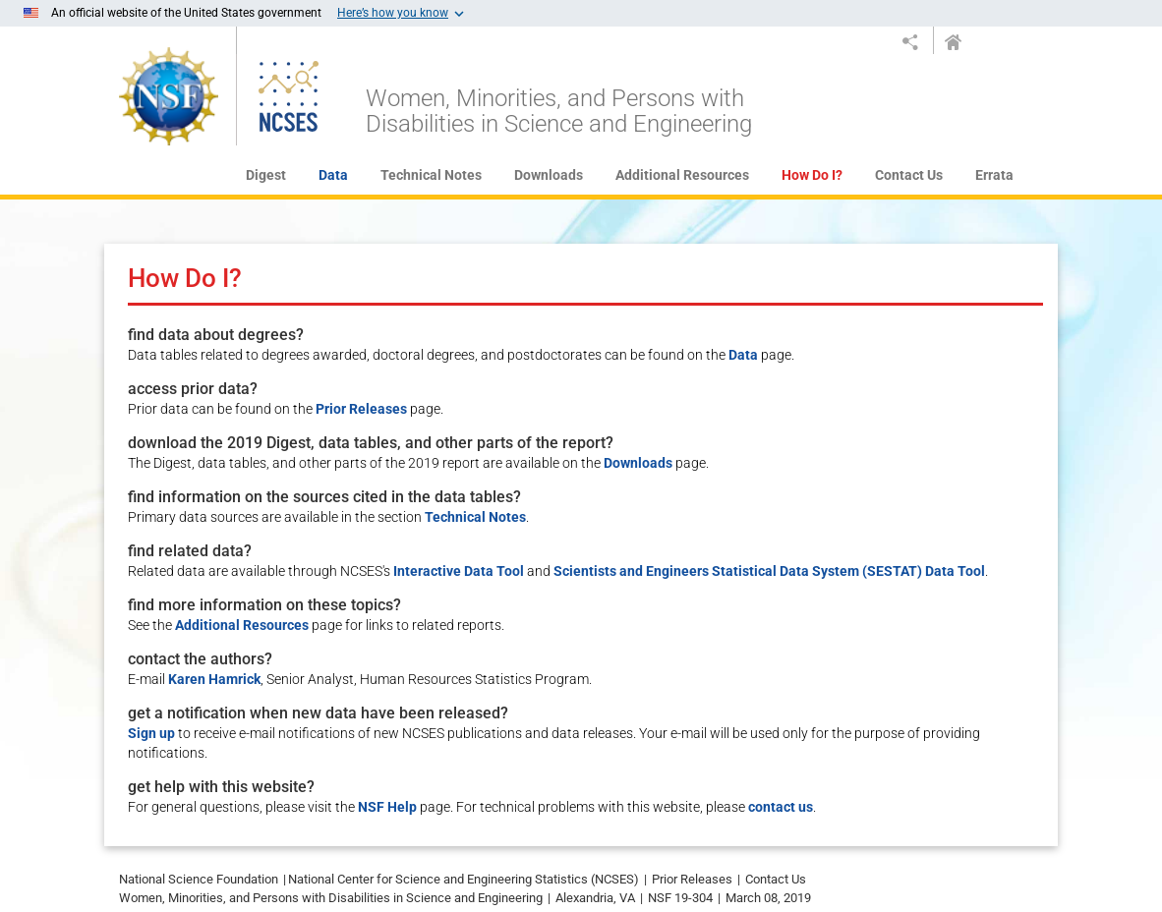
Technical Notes (431, 175)
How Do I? (812, 175)
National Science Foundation (198, 879)
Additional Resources (682, 175)
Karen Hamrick (214, 679)
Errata (994, 175)
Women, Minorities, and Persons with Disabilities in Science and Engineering (559, 111)
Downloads (548, 175)
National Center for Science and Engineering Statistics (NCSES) (463, 879)
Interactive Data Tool (458, 571)
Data (333, 175)
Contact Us (909, 175)
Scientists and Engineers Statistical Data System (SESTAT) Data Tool (769, 571)
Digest (266, 175)
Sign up (151, 733)
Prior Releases (361, 409)
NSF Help (387, 807)
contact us (780, 807)
